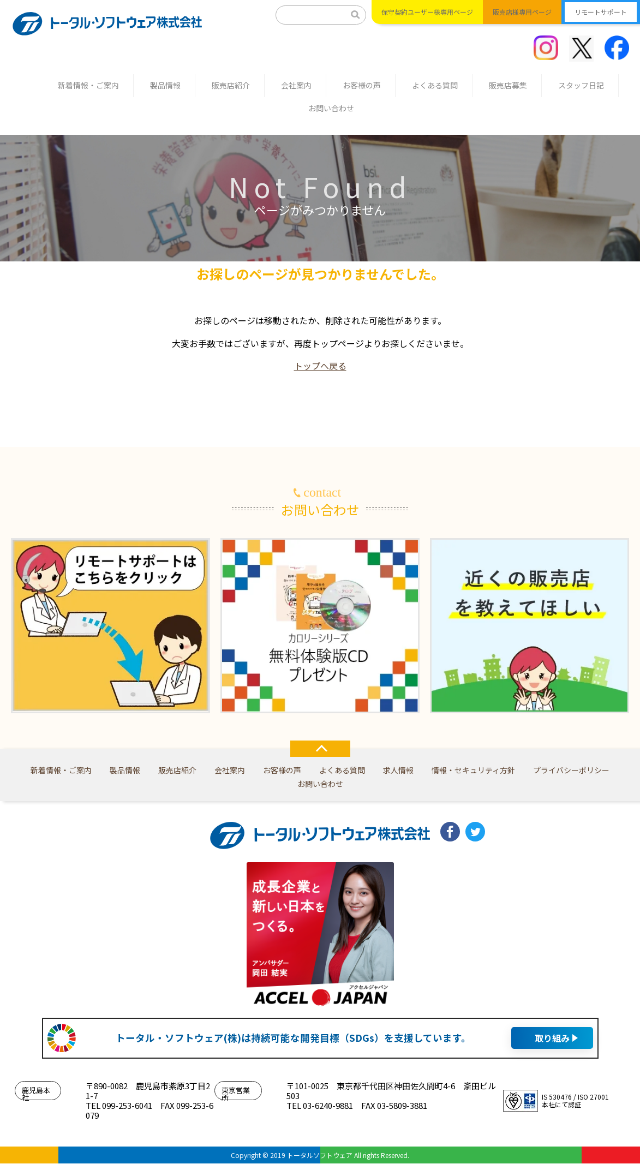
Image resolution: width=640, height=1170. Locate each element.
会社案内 (296, 85)
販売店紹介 (231, 85)
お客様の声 (362, 85)
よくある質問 (435, 85)
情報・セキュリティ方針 (473, 770)
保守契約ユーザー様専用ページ (427, 11)
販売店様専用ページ (522, 11)
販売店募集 (508, 85)
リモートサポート (601, 11)
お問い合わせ (331, 108)
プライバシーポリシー (571, 770)
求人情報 (398, 770)
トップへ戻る (320, 365)
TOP (320, 749)
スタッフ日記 (581, 85)
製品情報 (165, 85)
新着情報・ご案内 (88, 85)
